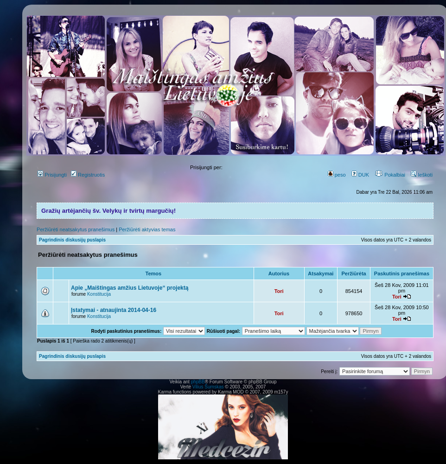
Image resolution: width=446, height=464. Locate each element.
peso (337, 175)
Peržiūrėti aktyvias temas (147, 229)
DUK (360, 175)
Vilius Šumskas (208, 386)
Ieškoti (422, 175)
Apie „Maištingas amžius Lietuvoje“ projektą (129, 288)
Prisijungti (52, 175)
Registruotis (88, 175)
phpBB (198, 381)
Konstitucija (99, 294)
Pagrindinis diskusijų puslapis (72, 239)
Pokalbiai (390, 175)
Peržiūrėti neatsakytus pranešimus (76, 229)
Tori (279, 291)
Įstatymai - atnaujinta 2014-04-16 (113, 310)
